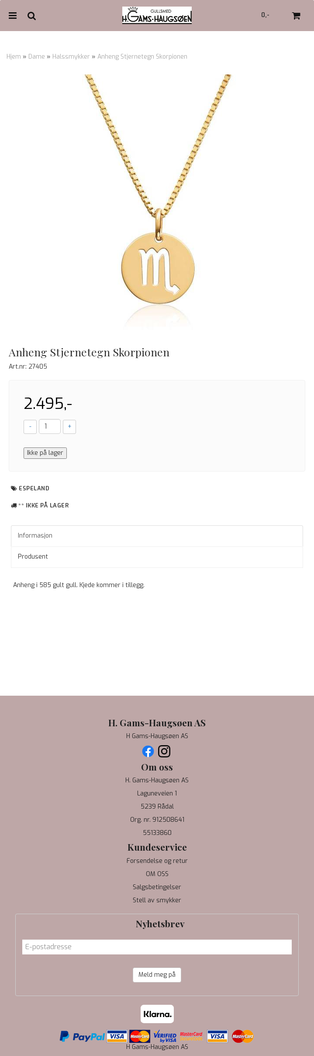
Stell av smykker (157, 900)
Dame (36, 57)
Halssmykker (71, 57)
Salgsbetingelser (157, 887)
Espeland (34, 488)
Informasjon (35, 536)
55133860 (157, 833)
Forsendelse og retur (157, 861)
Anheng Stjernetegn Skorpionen (142, 57)
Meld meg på (157, 975)
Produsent (33, 557)
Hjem (14, 57)
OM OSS (157, 874)
